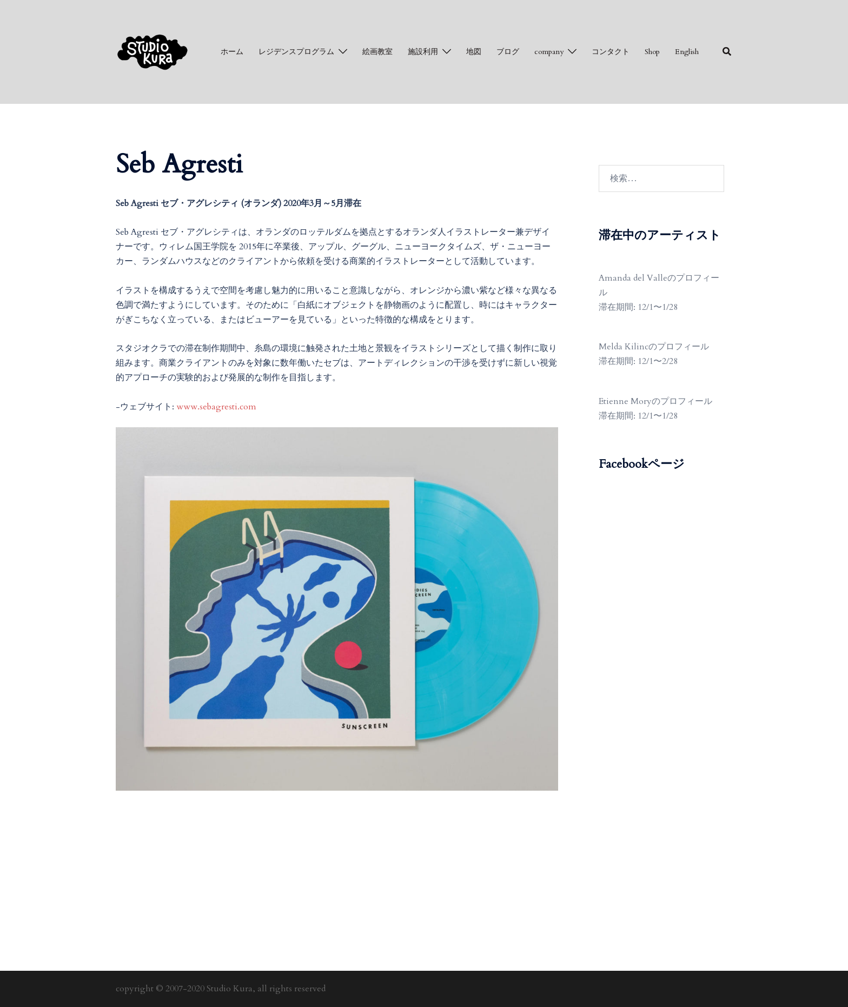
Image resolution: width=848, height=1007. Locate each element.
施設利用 (423, 52)
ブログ (507, 52)
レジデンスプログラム (296, 52)
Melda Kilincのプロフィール (654, 347)
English (687, 52)
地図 (473, 52)
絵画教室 (377, 52)
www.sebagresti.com (216, 407)
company (549, 52)
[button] (727, 52)
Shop (652, 52)
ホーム (232, 52)
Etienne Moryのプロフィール (655, 401)
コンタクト (611, 52)
